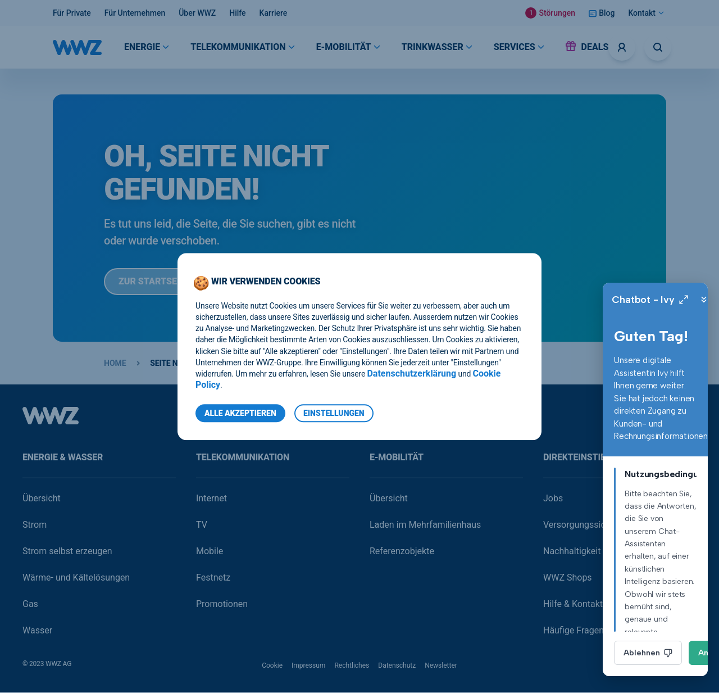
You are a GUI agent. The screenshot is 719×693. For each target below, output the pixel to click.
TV (201, 525)
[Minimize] (670, 300)
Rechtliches (351, 667)
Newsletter (441, 667)
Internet (211, 499)
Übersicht (41, 499)
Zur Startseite (162, 282)
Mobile (209, 552)
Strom (34, 525)
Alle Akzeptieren (240, 413)
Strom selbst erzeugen (67, 552)
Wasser (37, 631)
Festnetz (213, 578)
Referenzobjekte (402, 552)
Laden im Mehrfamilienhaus (425, 525)
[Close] (690, 300)
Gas (30, 605)
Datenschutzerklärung (411, 373)
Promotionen (222, 605)
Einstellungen (334, 413)
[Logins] (621, 47)
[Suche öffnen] (657, 47)
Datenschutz (397, 667)
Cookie (272, 667)
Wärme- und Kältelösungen (76, 578)
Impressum (308, 667)
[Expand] (649, 300)
